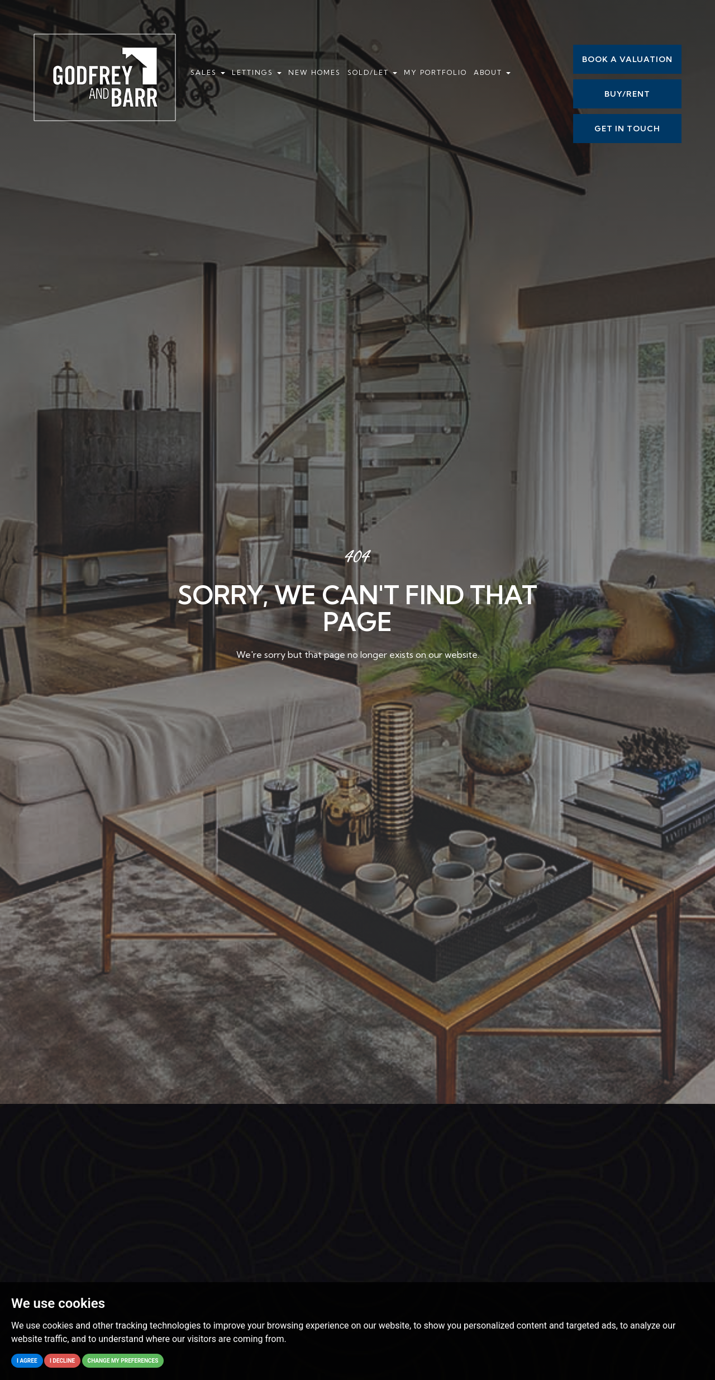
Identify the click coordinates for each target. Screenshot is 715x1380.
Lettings (257, 72)
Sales (207, 72)
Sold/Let (372, 72)
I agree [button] (27, 1361)
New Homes (314, 72)
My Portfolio (435, 72)
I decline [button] (62, 1361)
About (492, 72)
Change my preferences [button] (123, 1361)
